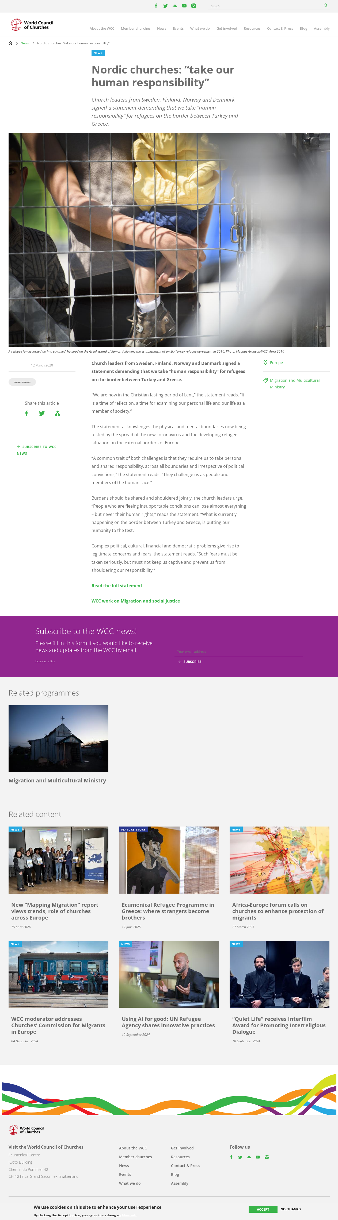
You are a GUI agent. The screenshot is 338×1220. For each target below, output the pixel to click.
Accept (263, 1209)
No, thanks (291, 1209)
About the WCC (102, 28)
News (161, 28)
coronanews (22, 382)
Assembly (322, 28)
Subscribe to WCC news (37, 450)
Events (178, 28)
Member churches (135, 28)
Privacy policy (45, 661)
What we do (200, 28)
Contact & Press (280, 28)
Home (10, 43)
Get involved (227, 28)
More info (129, 1215)
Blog (303, 28)
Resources (252, 28)
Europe (276, 362)
